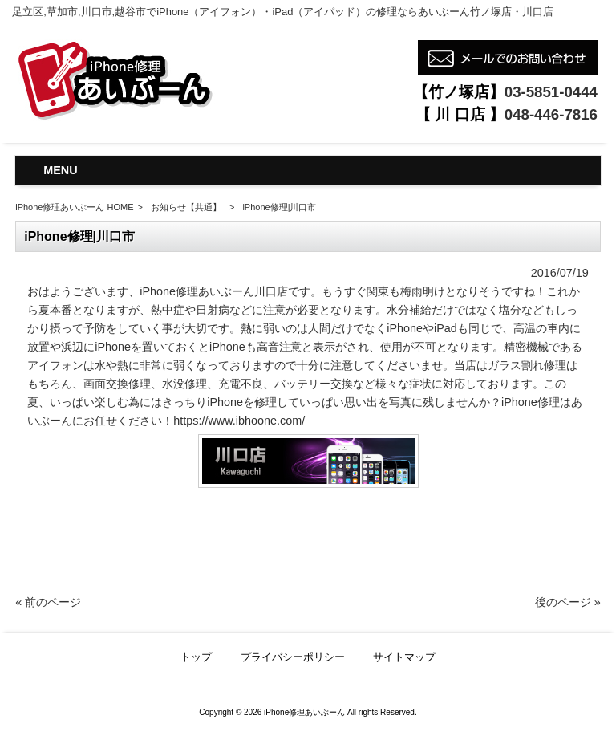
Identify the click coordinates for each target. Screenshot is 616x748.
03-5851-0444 (551, 91)
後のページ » (568, 602)
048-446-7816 (551, 114)
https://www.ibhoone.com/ (239, 420)
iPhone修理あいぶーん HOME (74, 207)
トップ (196, 657)
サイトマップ (404, 657)
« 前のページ (48, 602)
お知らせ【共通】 (186, 207)
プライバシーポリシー (293, 657)
